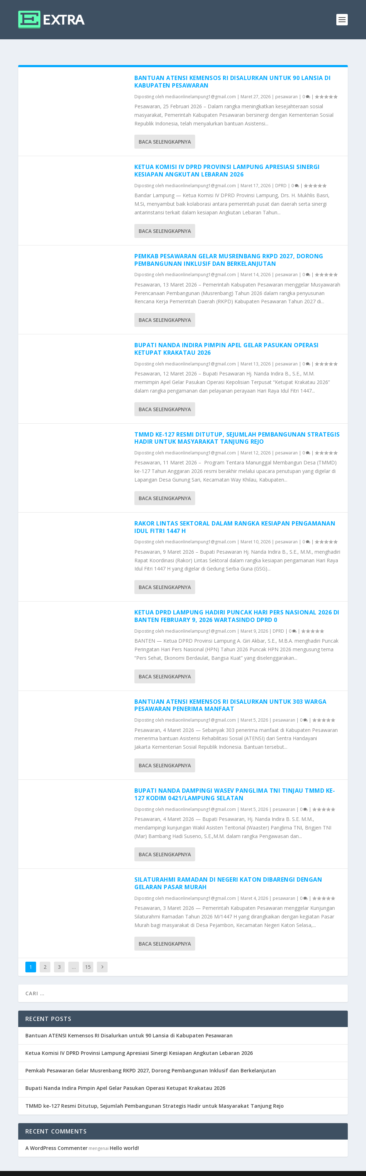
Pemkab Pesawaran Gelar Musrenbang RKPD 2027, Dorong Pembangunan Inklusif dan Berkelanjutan (228, 248)
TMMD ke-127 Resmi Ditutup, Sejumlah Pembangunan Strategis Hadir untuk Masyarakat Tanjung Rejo (237, 426)
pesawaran (286, 85)
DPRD (281, 174)
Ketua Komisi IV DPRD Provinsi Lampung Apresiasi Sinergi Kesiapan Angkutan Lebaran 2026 (227, 159)
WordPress (147, 1168)
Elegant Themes (74, 1168)
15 (88, 955)
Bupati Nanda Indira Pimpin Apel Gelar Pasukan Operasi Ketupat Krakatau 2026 (226, 337)
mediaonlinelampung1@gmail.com (200, 85)
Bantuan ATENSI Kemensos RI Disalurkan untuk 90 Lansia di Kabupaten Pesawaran (232, 70)
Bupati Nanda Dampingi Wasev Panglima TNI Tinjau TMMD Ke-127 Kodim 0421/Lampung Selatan (234, 783)
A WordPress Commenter (56, 1136)
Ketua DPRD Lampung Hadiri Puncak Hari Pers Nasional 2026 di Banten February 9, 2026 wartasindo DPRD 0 (237, 604)
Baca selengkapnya (165, 130)
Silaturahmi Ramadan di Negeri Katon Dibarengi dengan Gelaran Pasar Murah (228, 871)
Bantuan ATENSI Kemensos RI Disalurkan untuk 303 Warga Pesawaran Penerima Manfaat (230, 694)
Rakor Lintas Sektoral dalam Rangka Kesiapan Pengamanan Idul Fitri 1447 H (234, 515)
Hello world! (124, 1136)
